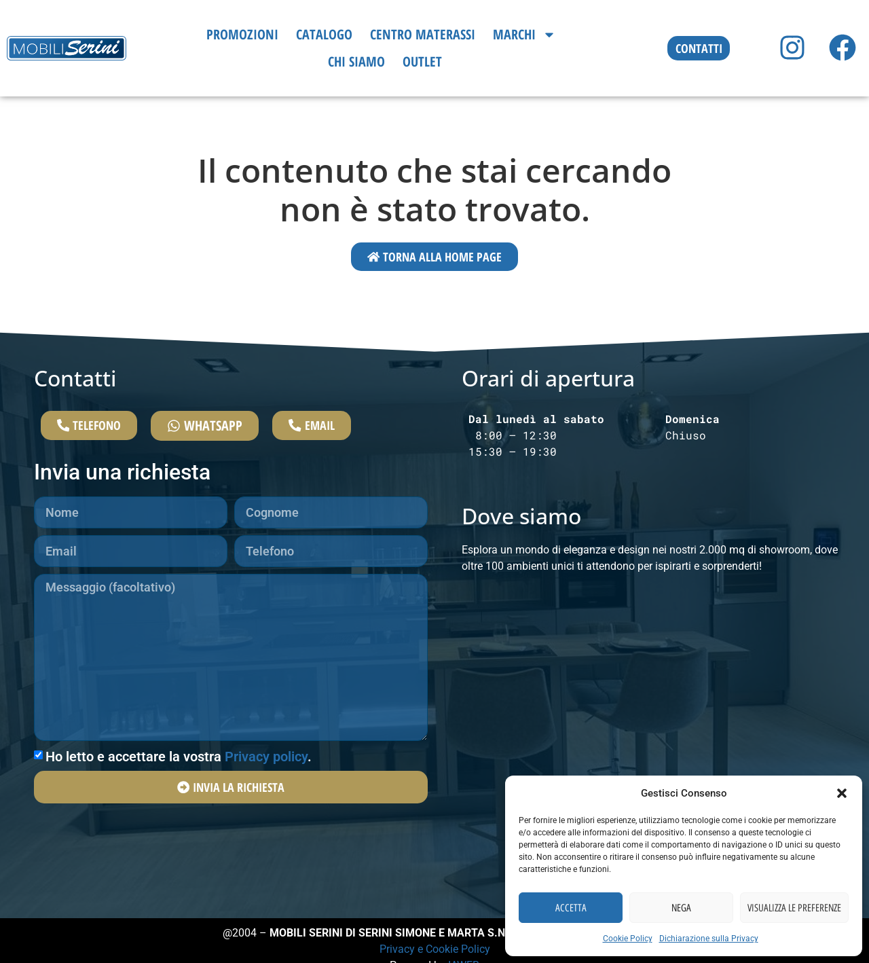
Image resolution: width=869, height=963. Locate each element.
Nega (681, 908)
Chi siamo (356, 61)
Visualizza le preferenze (794, 908)
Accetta (571, 908)
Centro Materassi (422, 34)
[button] (842, 793)
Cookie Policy (627, 938)
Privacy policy (266, 771)
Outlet (422, 61)
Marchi (524, 34)
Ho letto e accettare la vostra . (178, 771)
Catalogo (324, 34)
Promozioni (242, 34)
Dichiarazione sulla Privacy (708, 938)
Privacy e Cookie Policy (435, 950)
